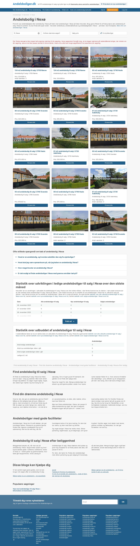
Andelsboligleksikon (42, 536)
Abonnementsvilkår (42, 522)
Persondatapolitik (41, 524)
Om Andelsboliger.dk (20, 10)
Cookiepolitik (40, 526)
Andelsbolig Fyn (64, 534)
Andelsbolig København (66, 517)
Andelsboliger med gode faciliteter (82, 365)
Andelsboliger (17, 14)
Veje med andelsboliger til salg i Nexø (26, 489)
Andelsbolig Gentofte (112, 530)
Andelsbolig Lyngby (88, 528)
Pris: (16, 77)
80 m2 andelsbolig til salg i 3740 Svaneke (31, 111)
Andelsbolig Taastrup (112, 524)
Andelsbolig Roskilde (65, 536)
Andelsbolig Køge (87, 521)
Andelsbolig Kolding (88, 519)
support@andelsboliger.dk (21, 521)
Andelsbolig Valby (87, 536)
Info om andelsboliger (42, 539)
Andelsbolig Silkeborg (89, 522)
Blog (37, 530)
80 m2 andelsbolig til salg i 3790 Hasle (107, 70)
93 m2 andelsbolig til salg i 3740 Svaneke (69, 111)
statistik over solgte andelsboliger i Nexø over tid (91, 296)
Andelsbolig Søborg (112, 522)
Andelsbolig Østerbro (112, 517)
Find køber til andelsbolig (51, 10)
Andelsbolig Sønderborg (89, 534)
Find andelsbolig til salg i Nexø (25, 365)
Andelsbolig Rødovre (88, 530)
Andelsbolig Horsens (65, 528)
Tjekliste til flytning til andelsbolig (63, 472)
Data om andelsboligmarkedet (80, 10)
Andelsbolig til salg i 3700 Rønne (26, 73)
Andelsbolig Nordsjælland (113, 532)
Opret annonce (112, 10)
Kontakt (38, 519)
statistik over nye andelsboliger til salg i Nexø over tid (49, 296)
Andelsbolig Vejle (87, 524)
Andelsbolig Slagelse (88, 532)
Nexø (33, 14)
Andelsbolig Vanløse (112, 526)
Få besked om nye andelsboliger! (114, 4)
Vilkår (37, 521)
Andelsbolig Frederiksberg (67, 519)
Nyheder (38, 528)
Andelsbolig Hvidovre (88, 526)
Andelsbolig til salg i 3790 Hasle (103, 73)
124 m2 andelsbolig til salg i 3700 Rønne (31, 70)
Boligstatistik (40, 537)
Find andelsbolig (35, 10)
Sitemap (38, 541)
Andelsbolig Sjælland (112, 534)
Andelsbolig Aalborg (65, 530)
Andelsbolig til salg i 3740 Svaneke (27, 114)
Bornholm (26, 14)
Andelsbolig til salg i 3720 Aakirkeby (105, 116)
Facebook (14, 540)
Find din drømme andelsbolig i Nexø (53, 365)
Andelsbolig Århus (64, 524)
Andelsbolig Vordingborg (113, 528)
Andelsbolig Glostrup (88, 517)
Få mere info (31, 82)
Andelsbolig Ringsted (112, 521)
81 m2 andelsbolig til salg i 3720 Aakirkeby (105, 112)
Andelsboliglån (63, 537)
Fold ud (68, 321)
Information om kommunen (22, 491)
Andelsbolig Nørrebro (112, 519)
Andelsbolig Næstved (65, 522)
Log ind (124, 10)
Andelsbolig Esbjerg (65, 532)
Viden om (65, 10)
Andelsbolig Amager (65, 526)
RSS (37, 543)
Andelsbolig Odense (65, 521)
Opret (103, 10)
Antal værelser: (20, 78)
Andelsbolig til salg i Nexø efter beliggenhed (115, 365)
